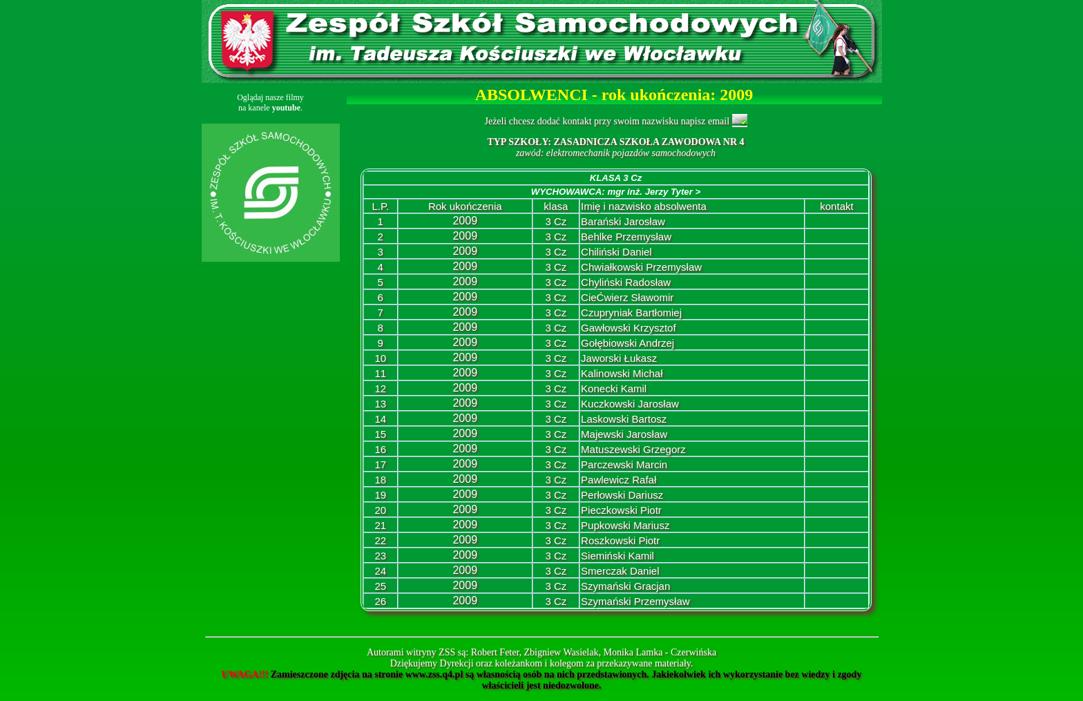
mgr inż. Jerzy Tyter (653, 191)
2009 (464, 221)
